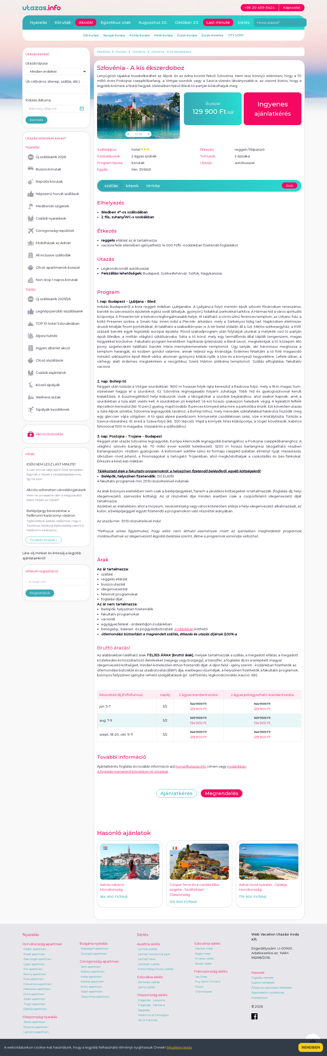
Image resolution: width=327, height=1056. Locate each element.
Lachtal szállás (147, 949)
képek (132, 185)
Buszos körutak (44, 169)
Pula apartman (34, 979)
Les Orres (201, 976)
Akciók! (86, 22)
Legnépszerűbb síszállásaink (55, 311)
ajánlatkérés (272, 108)
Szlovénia (138, 51)
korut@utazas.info (191, 766)
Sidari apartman (91, 991)
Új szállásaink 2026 (47, 157)
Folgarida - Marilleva (151, 1005)
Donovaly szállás (149, 982)
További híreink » (43, 540)
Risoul (199, 986)
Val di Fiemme (147, 1020)
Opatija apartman (35, 1009)
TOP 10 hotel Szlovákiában (53, 324)
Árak (289, 185)
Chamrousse (203, 991)
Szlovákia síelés (150, 977)
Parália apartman (92, 981)
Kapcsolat (257, 972)
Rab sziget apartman (38, 959)
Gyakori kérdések (263, 982)
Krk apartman (33, 969)
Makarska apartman (37, 989)
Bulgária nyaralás (94, 943)
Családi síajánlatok (47, 373)
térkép (153, 185)
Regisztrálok (40, 593)
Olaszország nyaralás (39, 1017)
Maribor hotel (204, 948)
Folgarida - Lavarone (151, 1000)
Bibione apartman (36, 1027)
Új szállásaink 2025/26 (49, 299)
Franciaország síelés (210, 971)
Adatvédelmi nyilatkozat (267, 992)
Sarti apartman (91, 966)
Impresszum (259, 997)
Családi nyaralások (47, 218)
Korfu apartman (91, 986)
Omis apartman (34, 994)
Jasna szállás (146, 987)
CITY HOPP (236, 35)
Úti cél (53, 81)
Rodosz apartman (92, 971)
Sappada (144, 1010)
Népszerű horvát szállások (53, 194)
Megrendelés (221, 793)
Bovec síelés (203, 963)
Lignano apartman (36, 1032)
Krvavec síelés (204, 958)
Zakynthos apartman (95, 996)
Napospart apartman (95, 948)
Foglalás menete (262, 977)
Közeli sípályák (44, 385)
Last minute (218, 22)
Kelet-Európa (163, 35)
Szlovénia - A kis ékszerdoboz (171, 51)
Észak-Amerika (212, 35)
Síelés (244, 22)
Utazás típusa (37, 63)
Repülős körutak (45, 182)
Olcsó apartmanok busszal (54, 268)
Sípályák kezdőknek (48, 410)
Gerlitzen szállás (149, 964)
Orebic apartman (35, 949)
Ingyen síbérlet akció (49, 348)
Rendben (310, 1047)
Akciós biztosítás (45, 434)
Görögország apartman (99, 961)
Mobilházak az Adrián (49, 243)
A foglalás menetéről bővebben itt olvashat (132, 771)
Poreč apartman (34, 954)
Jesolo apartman (34, 1022)
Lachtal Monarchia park (154, 954)
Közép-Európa (140, 35)
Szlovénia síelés (207, 943)
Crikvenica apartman (38, 984)
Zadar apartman (34, 999)
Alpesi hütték (42, 336)
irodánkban (184, 629)
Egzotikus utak (116, 22)
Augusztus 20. (152, 22)
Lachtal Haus (147, 959)
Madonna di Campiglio (153, 1015)
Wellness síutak (44, 397)
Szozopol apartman (94, 953)
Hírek (30, 454)
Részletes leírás (179, 1047)
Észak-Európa (187, 35)
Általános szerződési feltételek (271, 987)
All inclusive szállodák (49, 255)
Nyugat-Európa (114, 35)
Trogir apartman (34, 1004)
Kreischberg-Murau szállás (155, 969)
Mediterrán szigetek (48, 206)
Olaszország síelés (152, 995)
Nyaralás (38, 22)
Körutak (121, 51)
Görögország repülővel (51, 231)
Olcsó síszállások (45, 360)
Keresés (36, 120)
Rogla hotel (203, 953)
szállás (111, 185)
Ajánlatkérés (176, 793)
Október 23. (187, 22)
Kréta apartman (91, 976)
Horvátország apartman (42, 944)
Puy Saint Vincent (207, 981)
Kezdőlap (103, 51)
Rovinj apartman (35, 974)
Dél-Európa (91, 35)
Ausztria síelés (148, 944)
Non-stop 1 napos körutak (53, 280)
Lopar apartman (34, 964)
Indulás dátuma (38, 100)
